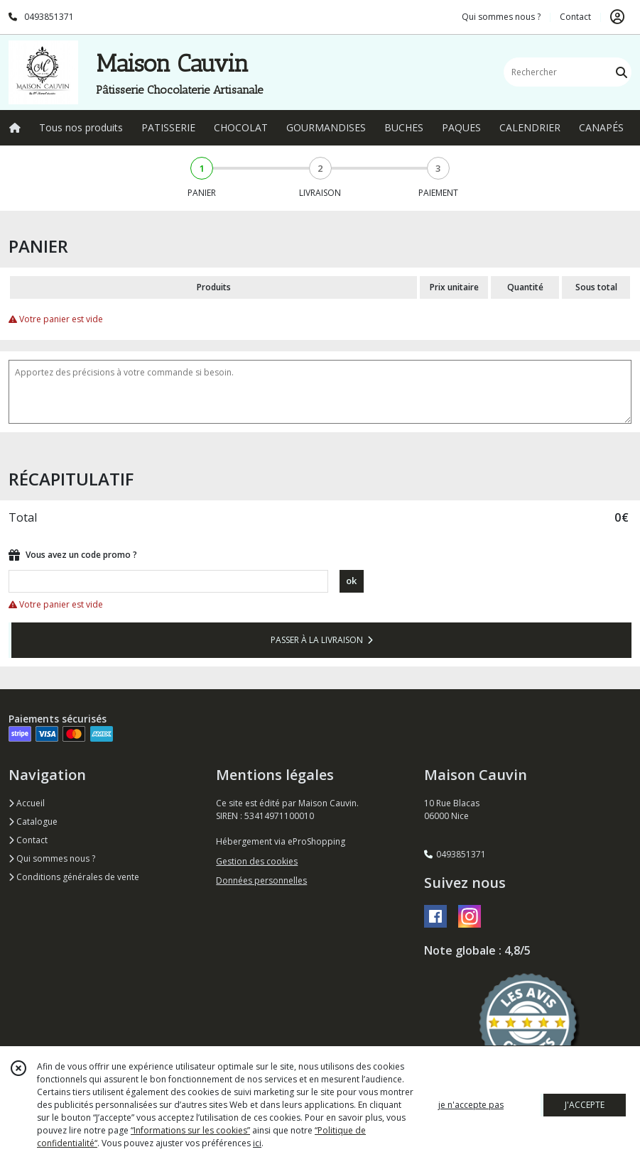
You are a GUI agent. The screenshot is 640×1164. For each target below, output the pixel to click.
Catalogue (33, 822)
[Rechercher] (621, 72)
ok (351, 580)
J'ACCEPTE (584, 1105)
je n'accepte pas (471, 1105)
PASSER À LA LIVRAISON (322, 640)
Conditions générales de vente (74, 877)
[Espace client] (617, 17)
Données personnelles (261, 880)
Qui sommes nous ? (52, 858)
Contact (575, 17)
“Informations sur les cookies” (190, 1130)
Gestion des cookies (257, 861)
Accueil (27, 803)
